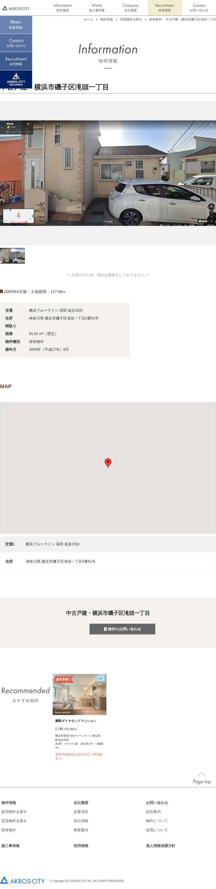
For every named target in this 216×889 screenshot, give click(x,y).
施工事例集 (10, 846)
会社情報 (81, 821)
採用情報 (81, 846)
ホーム (88, 19)
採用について (157, 830)
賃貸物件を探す (131, 19)
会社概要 (81, 803)
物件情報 (8, 803)
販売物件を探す (14, 812)
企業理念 (81, 812)
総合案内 (153, 812)
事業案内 (81, 830)
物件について (157, 821)
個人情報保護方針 (160, 846)
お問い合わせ (157, 803)
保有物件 (8, 830)
